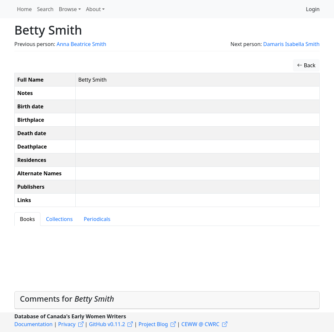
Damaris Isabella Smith (291, 44)
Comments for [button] (67, 298)
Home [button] (24, 9)
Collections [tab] (59, 219)
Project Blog (153, 324)
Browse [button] (68, 9)
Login (313, 9)
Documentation (33, 324)
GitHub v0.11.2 (107, 324)
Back (306, 65)
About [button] (93, 9)
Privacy (66, 324)
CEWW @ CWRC (200, 324)
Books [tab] (27, 219)
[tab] (167, 300)
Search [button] (45, 9)
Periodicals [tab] (97, 219)
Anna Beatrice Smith (81, 44)
